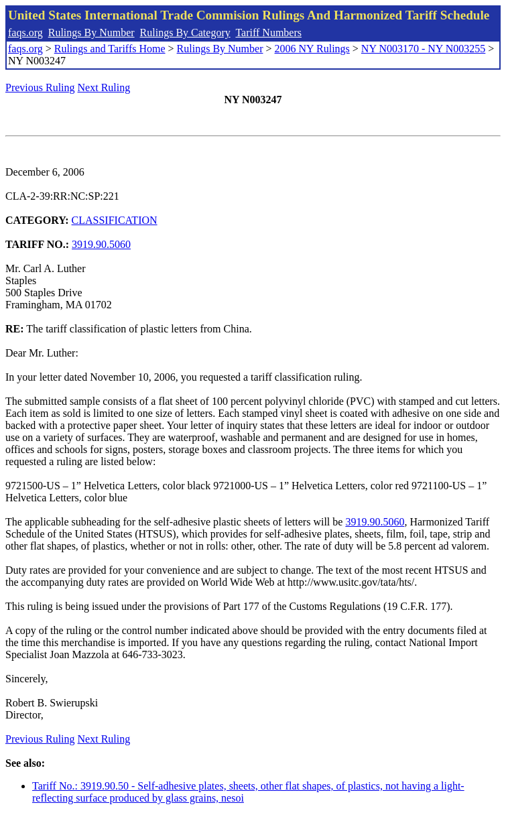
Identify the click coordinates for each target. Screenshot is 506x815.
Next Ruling (104, 87)
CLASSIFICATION (114, 220)
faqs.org (25, 32)
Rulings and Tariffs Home (110, 48)
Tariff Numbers (268, 32)
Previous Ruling (40, 87)
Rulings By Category (185, 32)
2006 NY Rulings (312, 48)
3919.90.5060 (101, 244)
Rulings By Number (91, 32)
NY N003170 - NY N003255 (423, 48)
